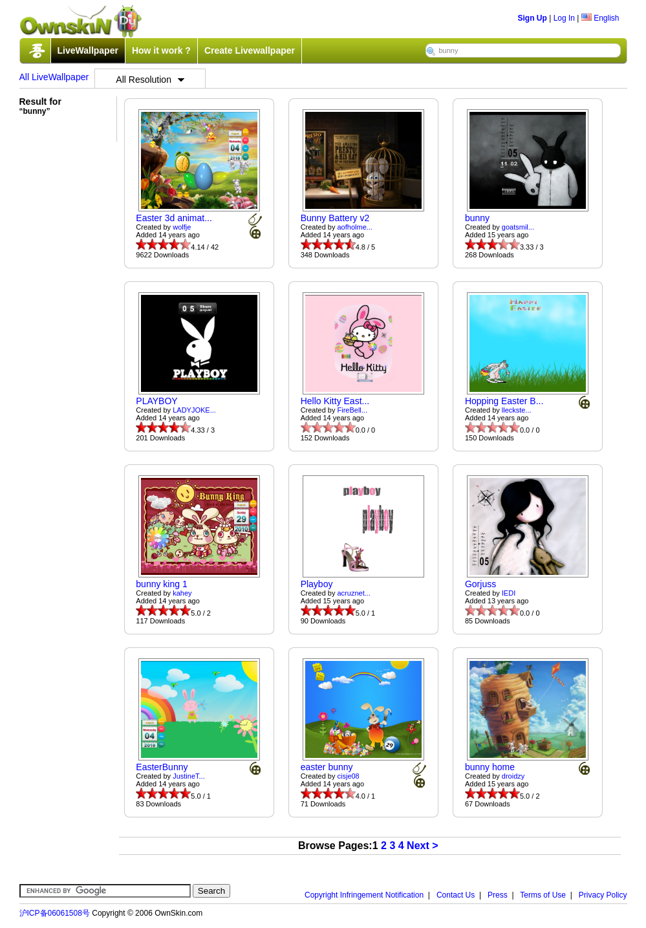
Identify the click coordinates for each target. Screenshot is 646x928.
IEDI (508, 593)
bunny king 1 (161, 584)
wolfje (182, 227)
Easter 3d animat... (174, 218)
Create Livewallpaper (249, 50)
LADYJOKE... (194, 410)
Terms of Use (543, 895)
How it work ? (161, 50)
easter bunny (327, 767)
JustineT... (189, 776)
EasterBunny (162, 767)
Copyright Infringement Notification (364, 895)
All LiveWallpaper (54, 77)
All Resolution (150, 79)
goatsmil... (518, 227)
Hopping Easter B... (504, 401)
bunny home (490, 767)
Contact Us (455, 895)
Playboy (317, 584)
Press (498, 895)
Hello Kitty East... (335, 401)
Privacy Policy (603, 895)
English (600, 18)
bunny (477, 218)
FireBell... (352, 410)
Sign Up (532, 18)
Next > (422, 845)
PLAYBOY (156, 401)
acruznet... (354, 593)
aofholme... (355, 227)
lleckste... (517, 410)
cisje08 (349, 776)
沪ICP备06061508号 (54, 913)
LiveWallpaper (88, 50)
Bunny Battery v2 (335, 218)
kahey (182, 593)
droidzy (513, 776)
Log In (564, 18)
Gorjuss (480, 584)
